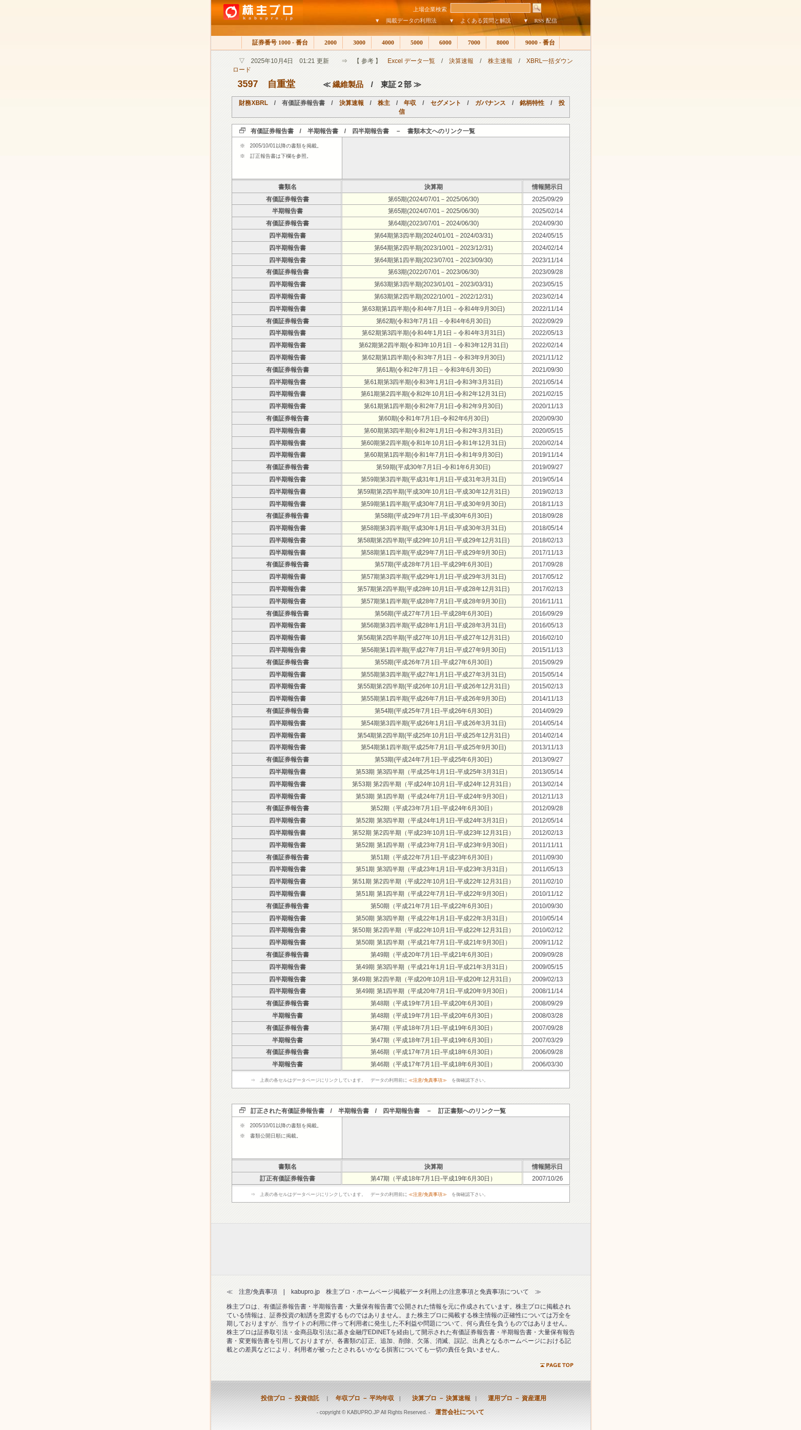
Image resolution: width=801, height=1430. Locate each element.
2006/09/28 (547, 1052)
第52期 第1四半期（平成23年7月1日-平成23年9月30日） (433, 845)
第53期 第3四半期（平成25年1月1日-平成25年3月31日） (433, 771)
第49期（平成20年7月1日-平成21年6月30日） (433, 954)
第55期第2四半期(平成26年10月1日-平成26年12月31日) (433, 686)
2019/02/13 (547, 491)
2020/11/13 (547, 406)
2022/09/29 (547, 321)
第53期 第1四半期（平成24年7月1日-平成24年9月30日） (433, 796)
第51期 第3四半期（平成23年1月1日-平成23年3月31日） (433, 869)
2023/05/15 (547, 284)
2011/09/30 (547, 857)
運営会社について (459, 1412)
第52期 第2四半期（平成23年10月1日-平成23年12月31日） (433, 832)
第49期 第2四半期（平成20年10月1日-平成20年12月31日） (433, 979)
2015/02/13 (547, 686)
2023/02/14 (547, 296)
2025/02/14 (547, 211)
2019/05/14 (547, 479)
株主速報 (500, 61)
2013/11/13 (547, 747)
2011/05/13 (547, 869)
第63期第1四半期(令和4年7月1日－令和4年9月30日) (433, 308)
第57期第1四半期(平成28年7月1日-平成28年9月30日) (433, 601)
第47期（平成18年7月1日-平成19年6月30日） (433, 1028)
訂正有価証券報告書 (287, 1178)
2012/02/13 (547, 832)
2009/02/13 (547, 979)
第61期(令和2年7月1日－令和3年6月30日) (433, 369)
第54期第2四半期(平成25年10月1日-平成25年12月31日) (433, 735)
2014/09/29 (547, 710)
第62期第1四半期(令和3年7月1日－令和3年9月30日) (433, 357)
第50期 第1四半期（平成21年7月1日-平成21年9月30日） (433, 942)
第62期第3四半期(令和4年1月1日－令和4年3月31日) (433, 333)
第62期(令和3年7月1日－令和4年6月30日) (433, 321)
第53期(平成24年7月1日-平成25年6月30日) (433, 759)
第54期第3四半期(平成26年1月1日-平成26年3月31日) (433, 723)
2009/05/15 (547, 967)
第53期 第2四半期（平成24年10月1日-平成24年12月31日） (433, 784)
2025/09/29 (547, 199)
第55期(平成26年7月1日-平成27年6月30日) (433, 662)
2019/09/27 (547, 467)
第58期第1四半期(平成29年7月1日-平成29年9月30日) (433, 552)
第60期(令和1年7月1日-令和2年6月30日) (433, 418)
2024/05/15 (547, 235)
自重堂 (281, 84)
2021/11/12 (547, 357)
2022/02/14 (547, 345)
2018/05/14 (547, 528)
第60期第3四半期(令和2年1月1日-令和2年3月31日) (433, 430)
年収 (410, 103)
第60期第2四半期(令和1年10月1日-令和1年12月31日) (433, 443)
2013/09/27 (547, 759)
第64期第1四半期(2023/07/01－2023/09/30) (433, 260)
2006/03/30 (547, 1064)
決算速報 (461, 61)
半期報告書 (287, 211)
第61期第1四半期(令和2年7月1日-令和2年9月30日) (433, 406)
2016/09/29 (547, 613)
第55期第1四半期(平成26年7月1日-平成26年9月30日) (433, 698)
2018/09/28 (547, 515)
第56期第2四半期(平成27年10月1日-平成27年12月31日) (433, 637)
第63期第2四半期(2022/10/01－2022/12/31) (433, 296)
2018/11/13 (547, 504)
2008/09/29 (547, 1003)
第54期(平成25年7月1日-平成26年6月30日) (433, 710)
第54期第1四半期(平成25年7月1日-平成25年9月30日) (433, 747)
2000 (328, 42)
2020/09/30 (547, 418)
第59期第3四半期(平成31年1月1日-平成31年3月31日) (433, 479)
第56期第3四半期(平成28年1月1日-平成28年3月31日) (433, 625)
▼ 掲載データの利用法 (406, 20)
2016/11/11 (547, 601)
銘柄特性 (532, 103)
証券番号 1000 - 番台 (278, 42)
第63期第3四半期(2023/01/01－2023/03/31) (433, 284)
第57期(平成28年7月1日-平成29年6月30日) (433, 564)
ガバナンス (490, 103)
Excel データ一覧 (411, 61)
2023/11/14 (547, 260)
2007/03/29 (547, 1040)
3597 (248, 84)
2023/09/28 (547, 272)
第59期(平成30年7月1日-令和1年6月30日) (433, 467)
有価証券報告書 (287, 199)
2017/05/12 (547, 576)
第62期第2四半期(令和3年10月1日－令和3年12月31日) (433, 345)
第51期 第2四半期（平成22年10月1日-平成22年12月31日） (433, 881)
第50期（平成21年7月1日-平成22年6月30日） (433, 906)
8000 (500, 42)
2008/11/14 (547, 991)
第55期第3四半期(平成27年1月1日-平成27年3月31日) (433, 674)
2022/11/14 (547, 308)
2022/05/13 (547, 333)
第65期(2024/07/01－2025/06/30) (433, 199)
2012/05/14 (547, 820)
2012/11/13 (547, 796)
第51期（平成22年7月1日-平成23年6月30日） (433, 857)
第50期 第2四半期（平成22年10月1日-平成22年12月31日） (433, 930)
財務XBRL (253, 103)
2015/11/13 (547, 650)
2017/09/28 (547, 564)
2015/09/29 (547, 662)
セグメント (445, 103)
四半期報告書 (287, 235)
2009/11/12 (547, 942)
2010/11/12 (547, 893)
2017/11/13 (547, 552)
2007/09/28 (547, 1028)
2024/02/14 (547, 247)
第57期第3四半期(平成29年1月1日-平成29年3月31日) (433, 576)
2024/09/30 (547, 223)
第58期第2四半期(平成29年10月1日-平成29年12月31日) (433, 540)
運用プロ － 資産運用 (514, 1398)
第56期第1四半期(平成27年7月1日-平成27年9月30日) (433, 650)
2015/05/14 (547, 674)
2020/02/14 (547, 443)
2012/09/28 (547, 808)
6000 (443, 42)
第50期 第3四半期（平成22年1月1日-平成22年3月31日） (433, 918)
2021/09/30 (547, 369)
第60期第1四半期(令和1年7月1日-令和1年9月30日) (433, 454)
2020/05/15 (547, 430)
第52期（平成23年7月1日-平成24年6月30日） (433, 808)
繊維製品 (348, 84)
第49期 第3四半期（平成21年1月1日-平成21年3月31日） (433, 967)
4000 (386, 42)
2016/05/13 (547, 625)
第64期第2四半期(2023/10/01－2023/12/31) (433, 247)
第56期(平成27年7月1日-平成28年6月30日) (433, 613)
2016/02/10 (547, 637)
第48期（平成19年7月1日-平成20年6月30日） (433, 1003)
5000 (414, 42)
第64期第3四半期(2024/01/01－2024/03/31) (433, 235)
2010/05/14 (547, 918)
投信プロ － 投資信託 (290, 1398)
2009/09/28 (547, 954)
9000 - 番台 (537, 42)
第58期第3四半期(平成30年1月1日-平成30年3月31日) (433, 528)
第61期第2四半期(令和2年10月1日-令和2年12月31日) (433, 393)
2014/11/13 (547, 698)
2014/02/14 (547, 735)
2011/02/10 (547, 881)
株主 (384, 103)
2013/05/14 (547, 771)
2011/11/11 (547, 845)
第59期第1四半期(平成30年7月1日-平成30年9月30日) (433, 504)
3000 (357, 42)
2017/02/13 (547, 589)
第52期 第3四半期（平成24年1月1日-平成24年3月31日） (433, 820)
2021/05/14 (547, 382)
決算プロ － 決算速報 (438, 1398)
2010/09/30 (547, 906)
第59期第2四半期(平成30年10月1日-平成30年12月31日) (433, 491)
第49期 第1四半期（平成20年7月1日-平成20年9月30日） (433, 991)
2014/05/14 (547, 723)
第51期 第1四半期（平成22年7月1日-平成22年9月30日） (433, 893)
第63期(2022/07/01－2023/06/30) (433, 272)
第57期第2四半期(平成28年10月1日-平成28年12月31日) (433, 589)
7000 (472, 42)
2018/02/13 (547, 540)
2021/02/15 (547, 393)
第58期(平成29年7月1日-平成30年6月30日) (433, 515)
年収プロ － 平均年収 (362, 1398)
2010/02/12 (547, 930)
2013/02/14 (547, 784)
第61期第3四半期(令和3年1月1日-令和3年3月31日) (433, 382)
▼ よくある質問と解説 (480, 20)
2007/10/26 (547, 1178)
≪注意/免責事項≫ (427, 1080)
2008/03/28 (547, 1015)
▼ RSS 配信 (540, 20)
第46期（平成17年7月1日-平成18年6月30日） (433, 1052)
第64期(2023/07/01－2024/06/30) (433, 223)
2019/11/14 (547, 454)
